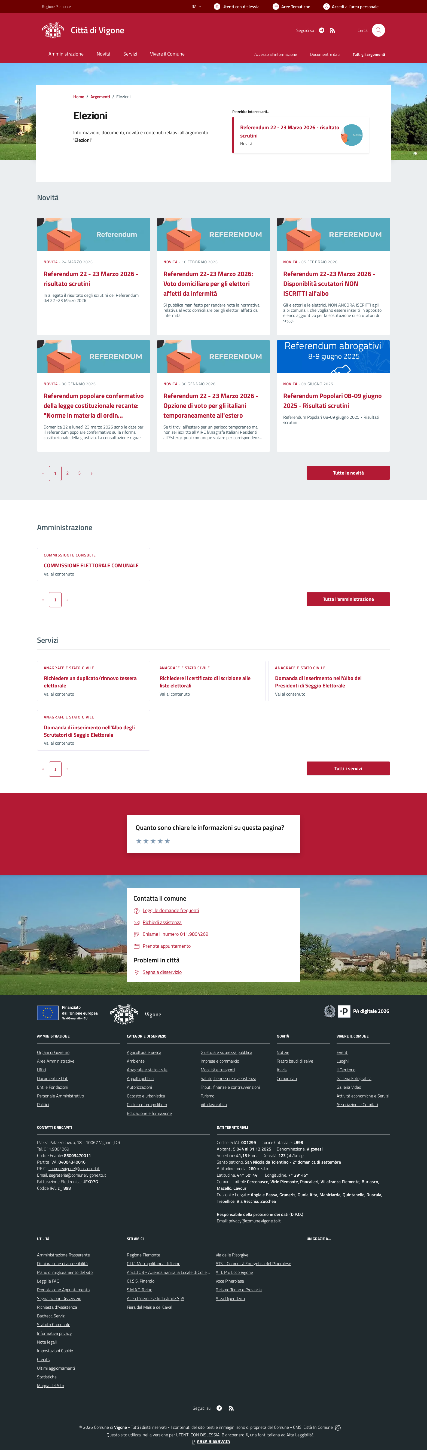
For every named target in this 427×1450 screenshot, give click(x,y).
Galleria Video (349, 1087)
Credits (43, 1359)
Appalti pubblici (140, 1078)
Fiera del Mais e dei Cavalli (150, 1307)
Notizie (283, 1052)
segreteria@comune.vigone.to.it (77, 1175)
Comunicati (287, 1078)
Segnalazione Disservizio (59, 1298)
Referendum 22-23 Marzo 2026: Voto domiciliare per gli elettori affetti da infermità (208, 283)
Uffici (41, 1069)
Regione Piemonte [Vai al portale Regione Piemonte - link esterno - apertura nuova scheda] (56, 6)
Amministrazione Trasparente (63, 1255)
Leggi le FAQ (48, 1281)
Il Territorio (346, 1069)
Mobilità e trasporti (218, 1069)
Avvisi (282, 1069)
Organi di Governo (53, 1052)
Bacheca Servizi (51, 1316)
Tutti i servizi (348, 768)
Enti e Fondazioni (52, 1087)
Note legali (47, 1342)
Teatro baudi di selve (295, 1061)
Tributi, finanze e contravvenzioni (230, 1087)
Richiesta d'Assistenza (57, 1307)
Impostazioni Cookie (55, 1350)
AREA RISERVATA (210, 1441)
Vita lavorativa (214, 1104)
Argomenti (100, 96)
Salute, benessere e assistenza (228, 1078)
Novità (51, 262)
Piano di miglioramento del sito (65, 1272)
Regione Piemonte (143, 1255)
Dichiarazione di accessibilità (62, 1263)
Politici (43, 1104)
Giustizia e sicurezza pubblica (226, 1052)
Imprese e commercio (220, 1061)
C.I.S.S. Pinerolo (140, 1281)
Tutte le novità (348, 472)
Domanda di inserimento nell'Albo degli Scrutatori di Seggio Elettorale (89, 731)
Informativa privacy (54, 1333)
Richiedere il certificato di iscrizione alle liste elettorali (205, 682)
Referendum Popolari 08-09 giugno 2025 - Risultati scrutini (332, 400)
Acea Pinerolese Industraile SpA (155, 1298)
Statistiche (47, 1376)
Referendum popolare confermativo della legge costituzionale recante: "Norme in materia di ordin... (94, 405)
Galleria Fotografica (354, 1078)
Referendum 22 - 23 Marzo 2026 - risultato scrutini (289, 131)
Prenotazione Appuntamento (63, 1289)
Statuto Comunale (53, 1324)
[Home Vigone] (83, 30)
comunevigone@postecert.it (74, 1168)
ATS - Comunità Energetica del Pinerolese (253, 1263)
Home (78, 96)
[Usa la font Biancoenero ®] (236, 6)
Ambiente (136, 1061)
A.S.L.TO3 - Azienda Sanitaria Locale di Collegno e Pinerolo (180, 1272)
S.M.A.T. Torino (139, 1289)
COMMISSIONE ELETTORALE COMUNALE (91, 565)
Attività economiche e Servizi (363, 1096)
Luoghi (343, 1061)
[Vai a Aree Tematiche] (291, 6)
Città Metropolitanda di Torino (153, 1263)
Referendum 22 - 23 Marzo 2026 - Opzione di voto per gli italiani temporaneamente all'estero (210, 405)
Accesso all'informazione (275, 54)
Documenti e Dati (52, 1078)
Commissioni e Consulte (70, 555)
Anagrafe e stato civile (69, 668)
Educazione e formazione (149, 1113)
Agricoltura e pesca (144, 1052)
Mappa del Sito (50, 1385)
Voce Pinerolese (230, 1281)
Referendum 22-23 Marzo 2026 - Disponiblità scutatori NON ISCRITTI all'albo (329, 283)
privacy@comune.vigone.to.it (255, 1220)
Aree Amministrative (55, 1061)
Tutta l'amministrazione (348, 599)
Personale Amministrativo (60, 1096)
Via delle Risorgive (232, 1255)
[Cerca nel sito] (378, 30)
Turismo (207, 1096)
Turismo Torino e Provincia (239, 1289)
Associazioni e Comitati (357, 1104)
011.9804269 (56, 1149)
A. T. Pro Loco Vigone (234, 1272)
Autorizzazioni (139, 1087)
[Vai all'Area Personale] (351, 6)
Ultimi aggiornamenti (56, 1368)
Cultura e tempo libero (147, 1104)
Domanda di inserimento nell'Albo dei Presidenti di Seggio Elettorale (318, 682)
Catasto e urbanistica (146, 1096)
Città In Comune (318, 1427)
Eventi (342, 1052)
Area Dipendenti (230, 1298)
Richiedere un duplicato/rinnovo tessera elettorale (90, 682)
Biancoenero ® (235, 1434)
